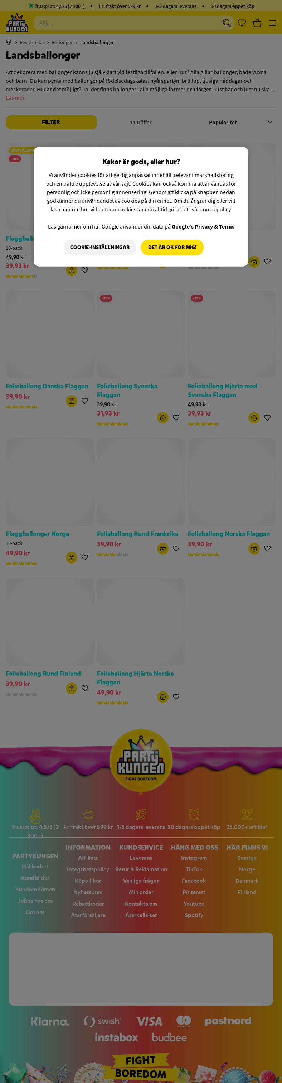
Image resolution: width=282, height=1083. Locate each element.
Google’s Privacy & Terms (203, 226)
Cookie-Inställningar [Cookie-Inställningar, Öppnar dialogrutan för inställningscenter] (100, 247)
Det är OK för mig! (172, 247)
